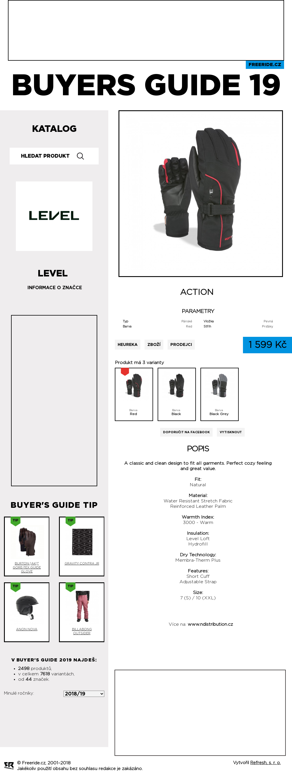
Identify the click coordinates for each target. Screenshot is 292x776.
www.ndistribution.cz (210, 624)
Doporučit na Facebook (186, 432)
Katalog (54, 129)
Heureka (127, 344)
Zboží (153, 344)
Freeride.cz (265, 64)
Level (53, 271)
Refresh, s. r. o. (265, 763)
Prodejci (181, 344)
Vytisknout (231, 432)
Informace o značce (54, 288)
